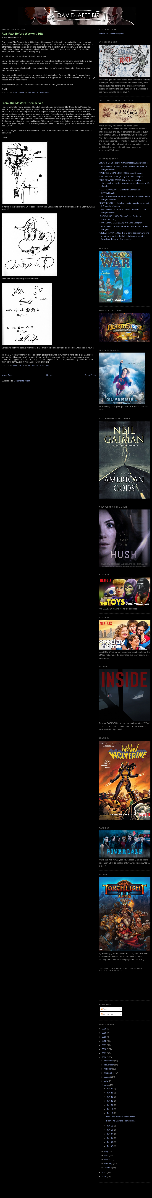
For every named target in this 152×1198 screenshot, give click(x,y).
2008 (104, 1057)
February (108, 1163)
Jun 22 (110, 1097)
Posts (104, 1009)
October (108, 1069)
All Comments (108, 1014)
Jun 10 (110, 1130)
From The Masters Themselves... (24, 103)
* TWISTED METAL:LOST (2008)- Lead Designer (121, 173)
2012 (104, 1041)
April (106, 1155)
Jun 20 (110, 1105)
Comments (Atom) (22, 381)
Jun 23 (110, 1093)
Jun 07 (110, 1134)
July (106, 1081)
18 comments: (43, 92)
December (109, 1061)
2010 (104, 1049)
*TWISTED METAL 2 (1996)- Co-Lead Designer (120, 223)
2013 (104, 1037)
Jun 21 (110, 1101)
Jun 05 (110, 1138)
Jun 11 (110, 1126)
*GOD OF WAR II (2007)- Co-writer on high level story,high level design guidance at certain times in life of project (124, 183)
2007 (104, 1172)
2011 (104, 1045)
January (108, 1167)
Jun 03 (110, 1142)
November (109, 1065)
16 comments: (43, 365)
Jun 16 (110, 1109)
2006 (104, 1176)
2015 (104, 1033)
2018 (104, 1029)
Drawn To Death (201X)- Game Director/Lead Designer (123, 163)
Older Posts (90, 375)
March (107, 1159)
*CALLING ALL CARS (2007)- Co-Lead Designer (121, 176)
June (106, 1085)
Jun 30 (110, 1089)
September (109, 1073)
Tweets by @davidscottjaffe (111, 33)
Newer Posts (7, 375)
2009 (104, 1053)
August (107, 1077)
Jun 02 (110, 1146)
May (106, 1151)
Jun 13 (110, 1113)
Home (49, 375)
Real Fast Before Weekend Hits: (23, 33)
